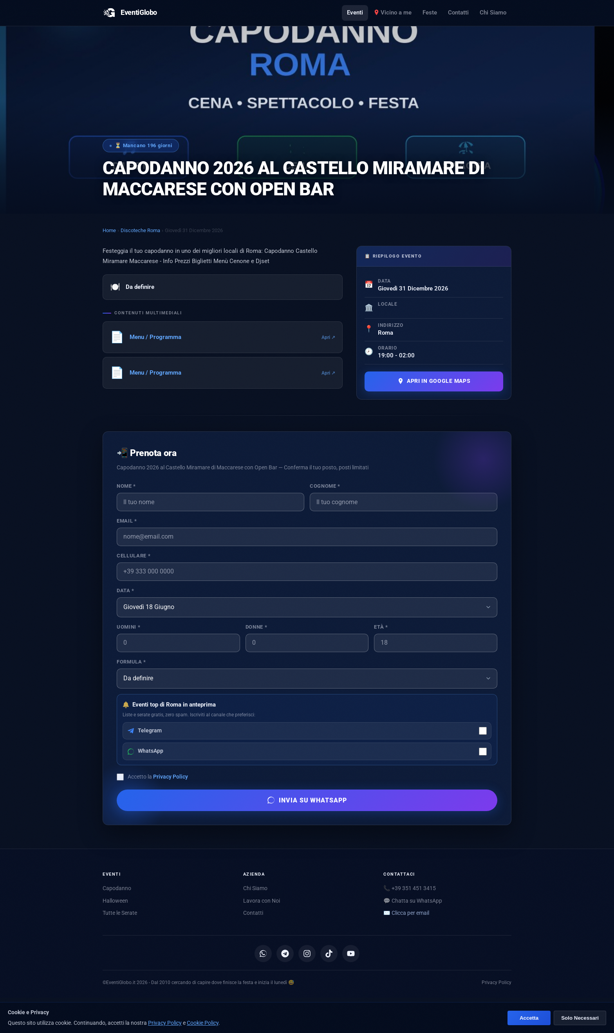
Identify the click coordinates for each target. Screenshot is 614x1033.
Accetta (526, 1018)
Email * (127, 521)
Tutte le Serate (120, 913)
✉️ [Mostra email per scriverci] (406, 913)
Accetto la (158, 776)
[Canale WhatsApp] (263, 953)
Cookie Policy (203, 1023)
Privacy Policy (170, 776)
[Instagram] (307, 953)
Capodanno (117, 888)
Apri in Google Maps (434, 381)
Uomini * (128, 627)
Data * (125, 590)
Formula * (131, 662)
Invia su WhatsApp (307, 800)
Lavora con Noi (261, 901)
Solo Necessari (579, 1018)
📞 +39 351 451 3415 (409, 888)
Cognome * (325, 486)
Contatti (458, 12)
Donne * (256, 627)
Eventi (355, 12)
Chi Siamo (493, 12)
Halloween (115, 901)
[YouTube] (350, 953)
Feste (430, 12)
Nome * (126, 486)
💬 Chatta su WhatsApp (412, 901)
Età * (381, 627)
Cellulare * (133, 556)
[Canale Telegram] (285, 953)
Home (109, 230)
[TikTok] (329, 953)
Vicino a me (393, 12)
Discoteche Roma (140, 230)
